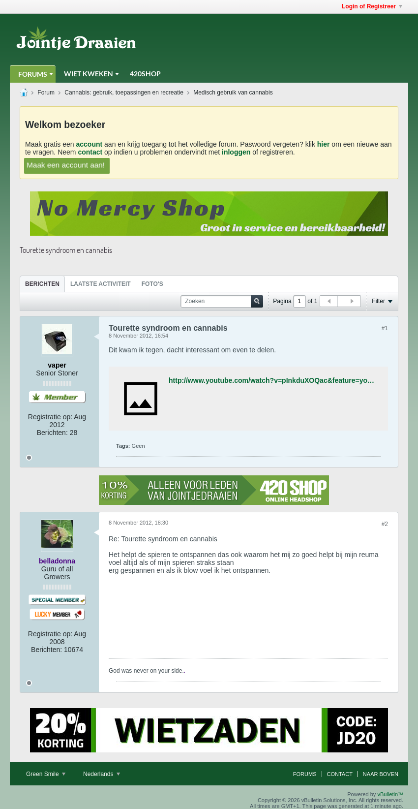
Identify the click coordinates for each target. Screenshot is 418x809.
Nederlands (101, 774)
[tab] (42, 284)
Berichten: (52, 432)
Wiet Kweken (88, 73)
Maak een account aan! (66, 164)
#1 (385, 328)
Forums (32, 74)
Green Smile (45, 774)
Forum (46, 92)
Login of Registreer (372, 6)
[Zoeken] (221, 301)
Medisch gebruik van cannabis (232, 92)
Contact (340, 774)
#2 (385, 524)
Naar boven (380, 774)
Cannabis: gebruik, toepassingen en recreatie (123, 92)
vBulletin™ (390, 794)
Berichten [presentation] (42, 283)
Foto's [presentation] (152, 283)
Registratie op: (50, 417)
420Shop (145, 73)
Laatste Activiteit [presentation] (100, 283)
